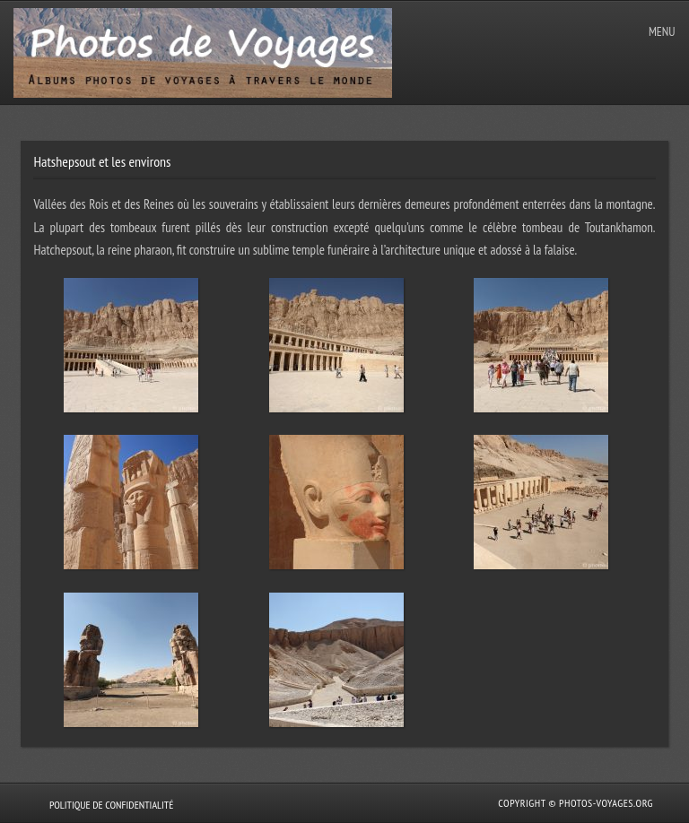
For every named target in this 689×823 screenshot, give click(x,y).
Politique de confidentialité (111, 804)
